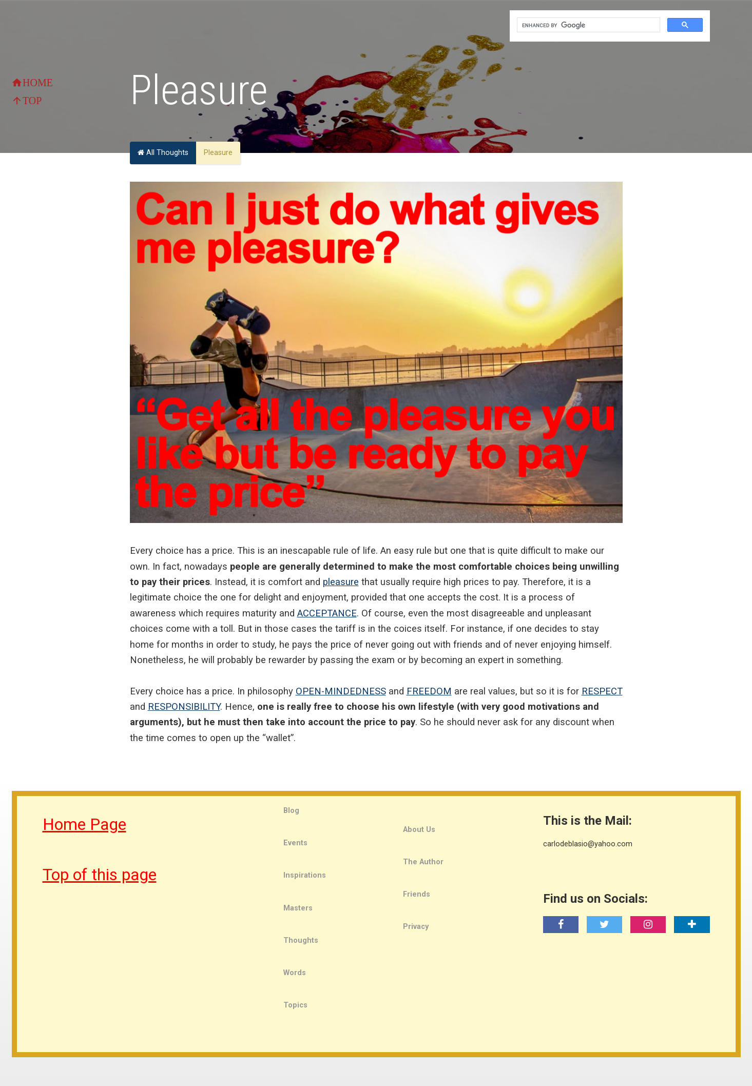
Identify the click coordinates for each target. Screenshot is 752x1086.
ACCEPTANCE (327, 613)
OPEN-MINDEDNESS (341, 691)
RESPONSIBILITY (184, 706)
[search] (587, 25)
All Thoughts (163, 152)
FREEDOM (429, 691)
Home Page (84, 824)
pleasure (341, 581)
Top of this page (100, 874)
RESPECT (602, 691)
